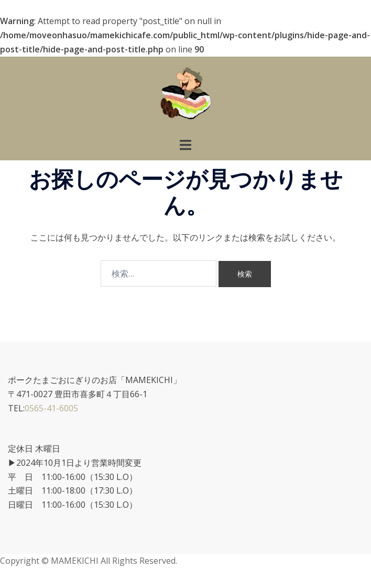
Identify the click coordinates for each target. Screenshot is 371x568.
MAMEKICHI (76, 560)
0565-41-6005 (51, 408)
